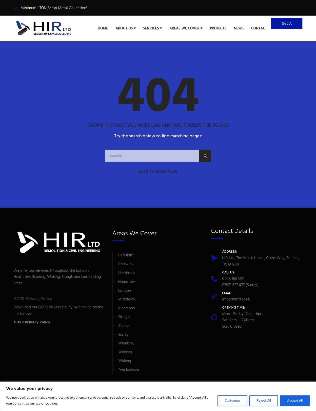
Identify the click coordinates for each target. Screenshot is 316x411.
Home (103, 28)
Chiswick (125, 263)
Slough (124, 316)
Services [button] (151, 28)
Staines (124, 325)
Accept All (295, 401)
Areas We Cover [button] (184, 28)
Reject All (264, 401)
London (124, 290)
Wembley (126, 342)
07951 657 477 (233, 284)
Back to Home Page (158, 170)
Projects (218, 28)
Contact (259, 28)
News (239, 28)
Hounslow (126, 281)
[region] (158, 396)
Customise (232, 401)
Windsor (125, 351)
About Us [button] (124, 28)
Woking (124, 360)
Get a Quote (286, 24)
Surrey (123, 334)
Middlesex (127, 298)
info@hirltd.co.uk (236, 299)
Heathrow (126, 272)
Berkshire (125, 254)
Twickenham (128, 369)
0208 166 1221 (233, 278)
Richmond (126, 307)
